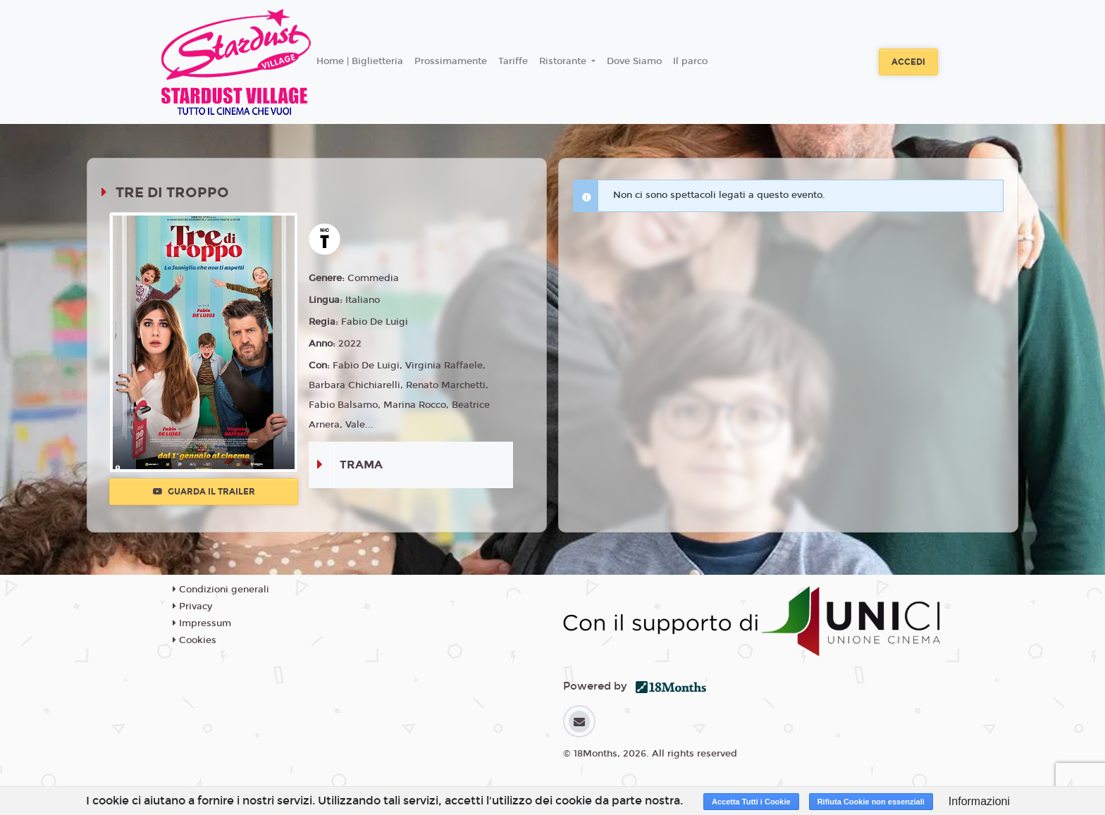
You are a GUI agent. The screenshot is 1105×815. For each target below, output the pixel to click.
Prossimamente (450, 61)
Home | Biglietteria (359, 61)
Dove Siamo (634, 61)
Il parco (690, 61)
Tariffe (513, 61)
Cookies (194, 640)
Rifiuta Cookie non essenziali (871, 801)
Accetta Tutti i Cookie (751, 801)
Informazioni (979, 801)
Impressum (202, 623)
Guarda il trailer (204, 492)
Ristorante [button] (564, 61)
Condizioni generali (221, 589)
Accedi (908, 62)
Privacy (192, 606)
